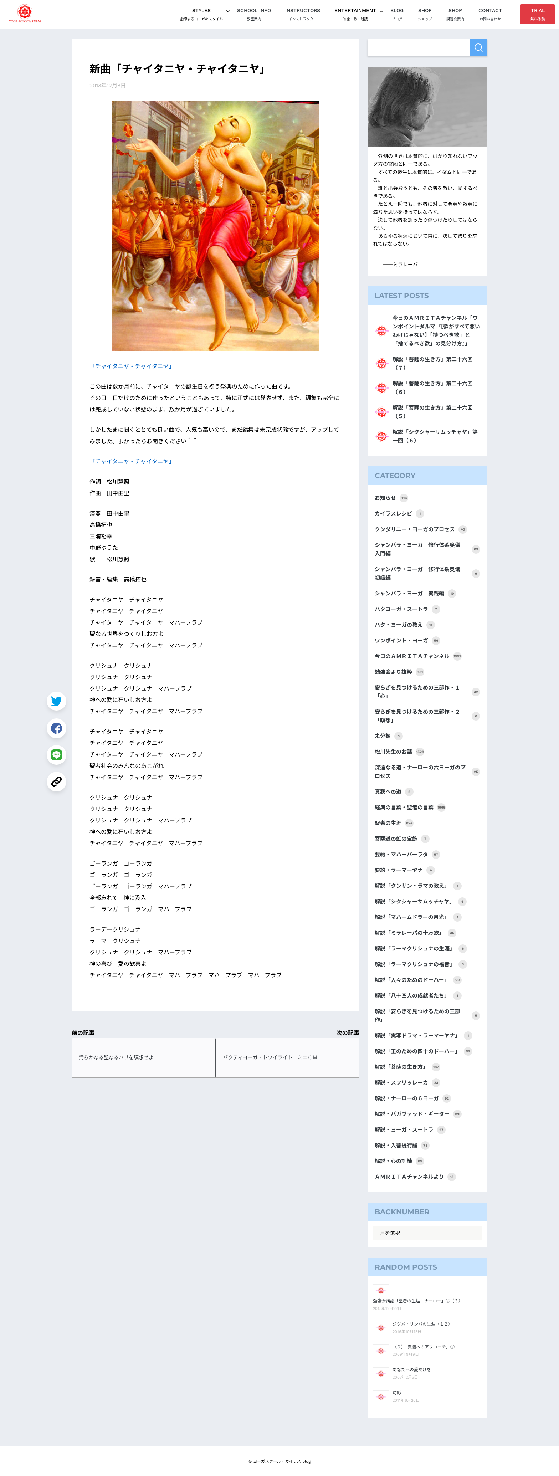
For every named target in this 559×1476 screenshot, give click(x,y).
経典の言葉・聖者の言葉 (410, 807)
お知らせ (391, 498)
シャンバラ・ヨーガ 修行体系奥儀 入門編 (427, 549)
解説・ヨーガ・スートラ (410, 1130)
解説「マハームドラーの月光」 (418, 917)
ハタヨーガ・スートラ (407, 609)
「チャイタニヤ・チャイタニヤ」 (131, 366)
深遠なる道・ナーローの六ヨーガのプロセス (427, 771)
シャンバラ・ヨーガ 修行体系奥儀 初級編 (427, 573)
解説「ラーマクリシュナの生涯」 (421, 948)
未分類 (389, 736)
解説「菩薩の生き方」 (407, 1067)
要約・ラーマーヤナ (405, 870)
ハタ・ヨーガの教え (405, 625)
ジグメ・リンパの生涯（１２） (422, 1324)
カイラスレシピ (399, 513)
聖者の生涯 (394, 823)
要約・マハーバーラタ (407, 854)
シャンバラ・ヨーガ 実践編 (415, 593)
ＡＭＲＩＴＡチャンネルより (415, 1177)
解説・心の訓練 (399, 1161)
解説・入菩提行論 (402, 1145)
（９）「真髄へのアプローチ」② (424, 1346)
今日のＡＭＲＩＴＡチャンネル (418, 656)
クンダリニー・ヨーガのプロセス (421, 529)
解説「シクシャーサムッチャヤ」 (421, 901)
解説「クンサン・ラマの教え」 (418, 886)
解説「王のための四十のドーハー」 (423, 1051)
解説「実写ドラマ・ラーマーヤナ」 (423, 1035)
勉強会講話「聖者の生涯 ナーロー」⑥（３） (418, 1300)
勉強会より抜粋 (399, 672)
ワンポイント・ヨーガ (407, 640)
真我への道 (394, 792)
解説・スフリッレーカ (407, 1082)
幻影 (397, 1392)
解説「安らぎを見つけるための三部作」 (427, 1015)
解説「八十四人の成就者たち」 (418, 995)
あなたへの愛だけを (412, 1369)
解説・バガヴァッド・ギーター (418, 1114)
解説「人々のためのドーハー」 (418, 980)
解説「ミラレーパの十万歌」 (415, 933)
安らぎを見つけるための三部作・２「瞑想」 (427, 716)
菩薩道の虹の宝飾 (402, 839)
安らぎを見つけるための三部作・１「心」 (427, 692)
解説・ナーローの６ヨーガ (413, 1098)
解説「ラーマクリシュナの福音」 (421, 964)
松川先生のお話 (399, 752)
